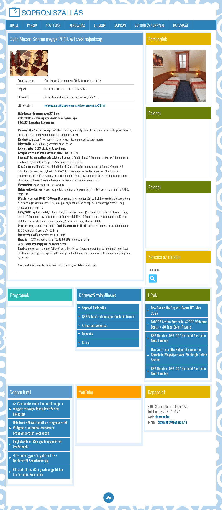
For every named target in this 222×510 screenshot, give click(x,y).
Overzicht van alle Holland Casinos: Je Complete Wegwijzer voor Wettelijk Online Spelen (179, 355)
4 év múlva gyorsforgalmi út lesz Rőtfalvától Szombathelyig (35, 458)
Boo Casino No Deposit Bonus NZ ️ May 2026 (176, 310)
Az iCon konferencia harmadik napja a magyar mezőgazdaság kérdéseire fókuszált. (38, 409)
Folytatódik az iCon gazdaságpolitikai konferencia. (37, 444)
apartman (53, 25)
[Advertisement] (165, 12)
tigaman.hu (162, 416)
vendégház (77, 25)
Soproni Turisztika (94, 308)
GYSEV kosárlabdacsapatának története (108, 316)
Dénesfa (87, 334)
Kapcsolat (180, 25)
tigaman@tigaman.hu (172, 422)
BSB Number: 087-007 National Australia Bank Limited (178, 338)
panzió (32, 25)
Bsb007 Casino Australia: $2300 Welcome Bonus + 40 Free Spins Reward (179, 324)
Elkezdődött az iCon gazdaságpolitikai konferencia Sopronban (38, 472)
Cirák (85, 342)
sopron (120, 25)
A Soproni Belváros (94, 325)
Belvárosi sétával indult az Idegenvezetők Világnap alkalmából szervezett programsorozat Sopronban (40, 428)
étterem (100, 25)
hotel (14, 25)
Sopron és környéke (149, 25)
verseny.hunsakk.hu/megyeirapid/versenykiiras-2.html (74, 105)
